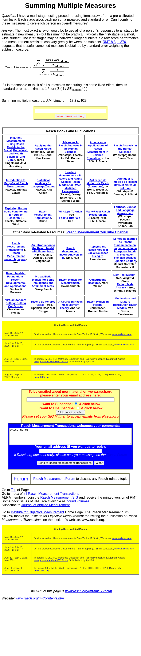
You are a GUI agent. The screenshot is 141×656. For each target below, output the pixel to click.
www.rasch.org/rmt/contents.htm (40, 601)
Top (13, 493)
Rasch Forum (117, 458)
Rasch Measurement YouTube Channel (97, 232)
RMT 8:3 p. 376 (114, 42)
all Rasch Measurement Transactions (51, 497)
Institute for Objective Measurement (37, 515)
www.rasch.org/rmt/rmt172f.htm (88, 594)
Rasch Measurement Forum (54, 482)
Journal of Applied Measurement (45, 508)
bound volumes (77, 504)
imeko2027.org (41, 377)
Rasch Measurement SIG (59, 500)
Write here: (71, 438)
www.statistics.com (122, 334)
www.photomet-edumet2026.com (51, 361)
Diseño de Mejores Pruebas (43, 303)
